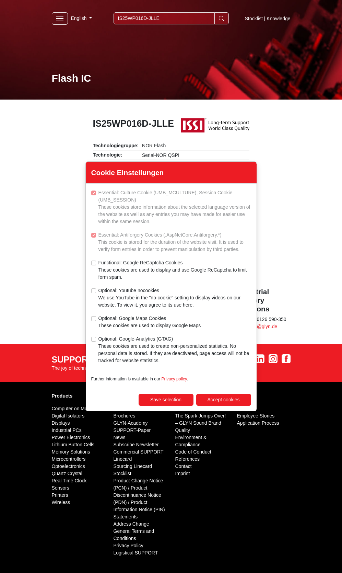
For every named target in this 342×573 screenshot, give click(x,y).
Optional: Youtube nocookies (174, 298)
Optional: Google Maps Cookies (149, 322)
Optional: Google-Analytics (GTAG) (174, 350)
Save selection (165, 399)
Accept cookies (223, 399)
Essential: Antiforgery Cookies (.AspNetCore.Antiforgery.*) (174, 242)
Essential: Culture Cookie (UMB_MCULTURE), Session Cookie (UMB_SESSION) (174, 207)
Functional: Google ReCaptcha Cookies (174, 270)
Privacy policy (174, 379)
